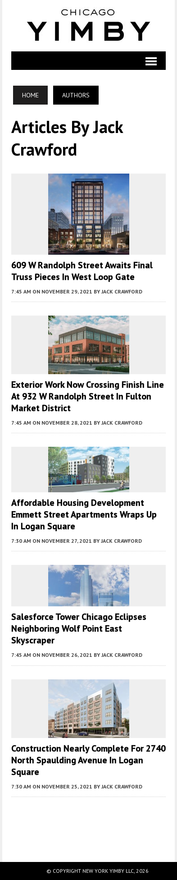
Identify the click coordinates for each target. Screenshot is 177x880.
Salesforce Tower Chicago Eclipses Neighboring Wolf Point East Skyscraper (78, 628)
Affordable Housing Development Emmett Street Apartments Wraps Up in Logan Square (84, 514)
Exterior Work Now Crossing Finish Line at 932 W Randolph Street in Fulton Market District (87, 396)
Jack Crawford (121, 291)
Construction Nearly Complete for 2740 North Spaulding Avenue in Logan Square (88, 760)
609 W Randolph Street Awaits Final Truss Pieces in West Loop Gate (82, 271)
